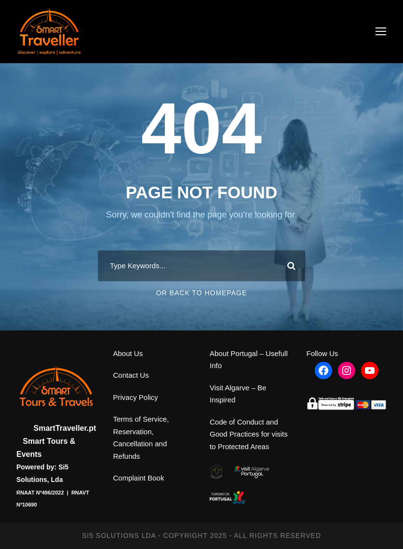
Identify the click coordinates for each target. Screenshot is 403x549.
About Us (128, 353)
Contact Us (131, 375)
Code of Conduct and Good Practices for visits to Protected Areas (249, 434)
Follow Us (322, 353)
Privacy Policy (135, 397)
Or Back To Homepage (201, 293)
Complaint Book (138, 478)
